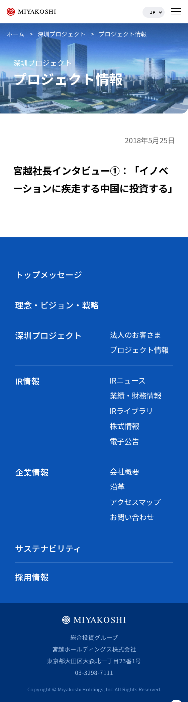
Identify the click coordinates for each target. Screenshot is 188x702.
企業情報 (32, 472)
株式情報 (124, 425)
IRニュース (128, 380)
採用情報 (32, 577)
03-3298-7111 (94, 672)
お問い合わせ (132, 516)
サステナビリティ (48, 548)
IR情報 (27, 381)
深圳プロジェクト (48, 335)
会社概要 (124, 471)
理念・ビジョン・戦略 (57, 305)
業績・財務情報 (135, 395)
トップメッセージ (48, 274)
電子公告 (124, 441)
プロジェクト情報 (139, 349)
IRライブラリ (131, 410)
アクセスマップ (135, 501)
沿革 (117, 486)
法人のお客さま (135, 334)
